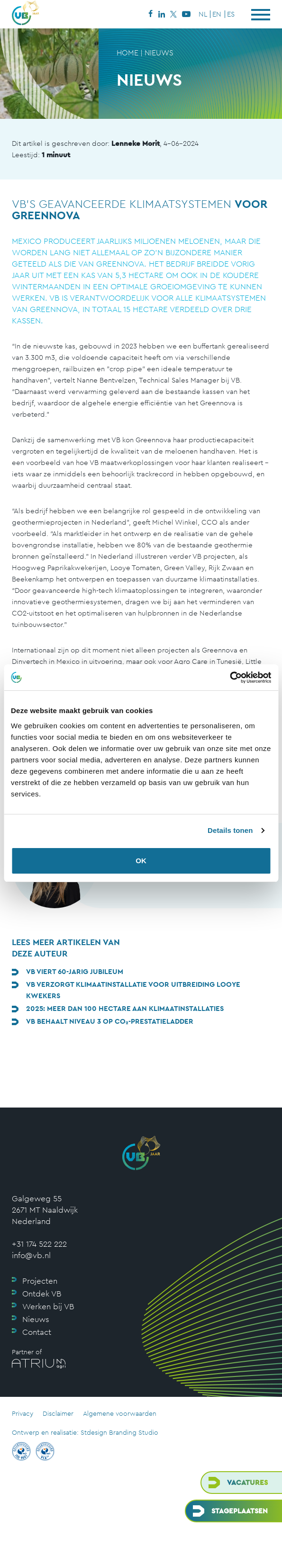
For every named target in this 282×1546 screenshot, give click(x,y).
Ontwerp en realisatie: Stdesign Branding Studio (85, 1432)
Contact (36, 1332)
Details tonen (230, 830)
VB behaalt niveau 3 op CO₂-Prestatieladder (109, 1021)
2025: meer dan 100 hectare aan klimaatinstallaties (125, 1008)
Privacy (22, 1413)
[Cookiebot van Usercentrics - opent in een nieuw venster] (229, 677)
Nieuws (35, 1319)
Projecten (39, 1281)
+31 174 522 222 (39, 1244)
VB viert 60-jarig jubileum (74, 971)
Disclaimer (58, 1413)
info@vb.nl (31, 1255)
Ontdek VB (41, 1293)
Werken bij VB (48, 1306)
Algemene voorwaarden (119, 1413)
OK (141, 861)
